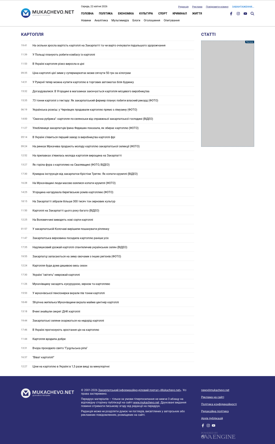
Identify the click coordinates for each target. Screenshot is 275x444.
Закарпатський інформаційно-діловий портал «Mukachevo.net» (139, 390)
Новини (86, 20)
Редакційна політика (215, 411)
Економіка (126, 13)
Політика (106, 13)
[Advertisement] (227, 94)
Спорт (162, 13)
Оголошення (152, 20)
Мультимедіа (120, 20)
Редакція (183, 6)
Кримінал (180, 13)
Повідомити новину (217, 6)
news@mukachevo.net (215, 390)
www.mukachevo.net (146, 402)
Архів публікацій (212, 418)
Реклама (197, 6)
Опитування (172, 20)
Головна (87, 13)
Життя (197, 13)
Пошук (252, 13)
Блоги (136, 20)
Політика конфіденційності (219, 404)
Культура (146, 13)
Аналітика (101, 20)
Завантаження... (243, 6)
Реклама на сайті (212, 397)
